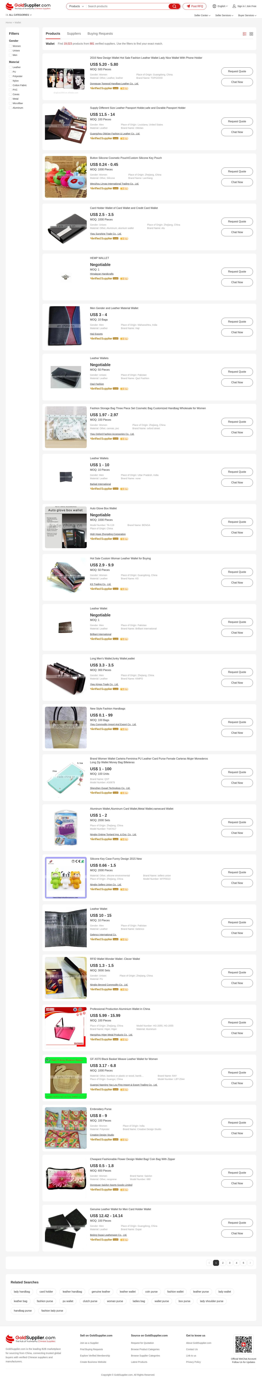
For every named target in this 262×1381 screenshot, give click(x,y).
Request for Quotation (142, 1343)
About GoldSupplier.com (198, 1343)
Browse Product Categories (145, 1349)
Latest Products (139, 1362)
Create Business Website (93, 1362)
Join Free (251, 6)
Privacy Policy (193, 1362)
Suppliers (74, 33)
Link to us (191, 1355)
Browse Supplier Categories (145, 1355)
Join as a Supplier (89, 1343)
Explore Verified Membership (95, 1355)
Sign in (241, 6)
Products (53, 33)
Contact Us (192, 1349)
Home (9, 22)
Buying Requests (100, 33)
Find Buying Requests (91, 1349)
